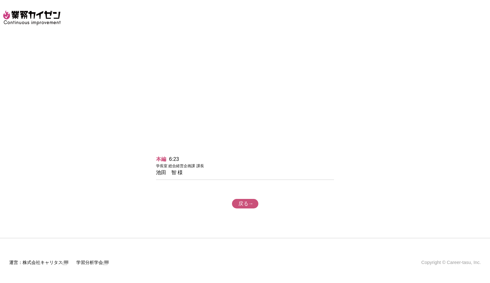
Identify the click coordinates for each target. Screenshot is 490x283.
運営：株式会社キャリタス (38, 262)
